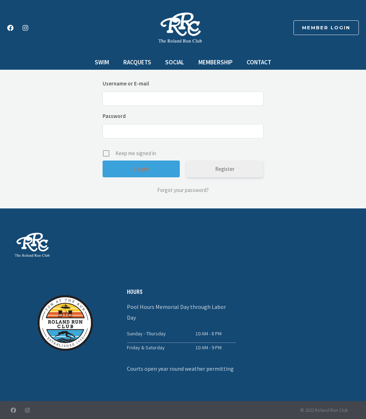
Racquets (139, 62)
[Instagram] (25, 28)
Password (114, 116)
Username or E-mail (126, 83)
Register (224, 169)
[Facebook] (10, 28)
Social (174, 62)
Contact (255, 62)
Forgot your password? (183, 190)
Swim (106, 62)
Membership (213, 62)
